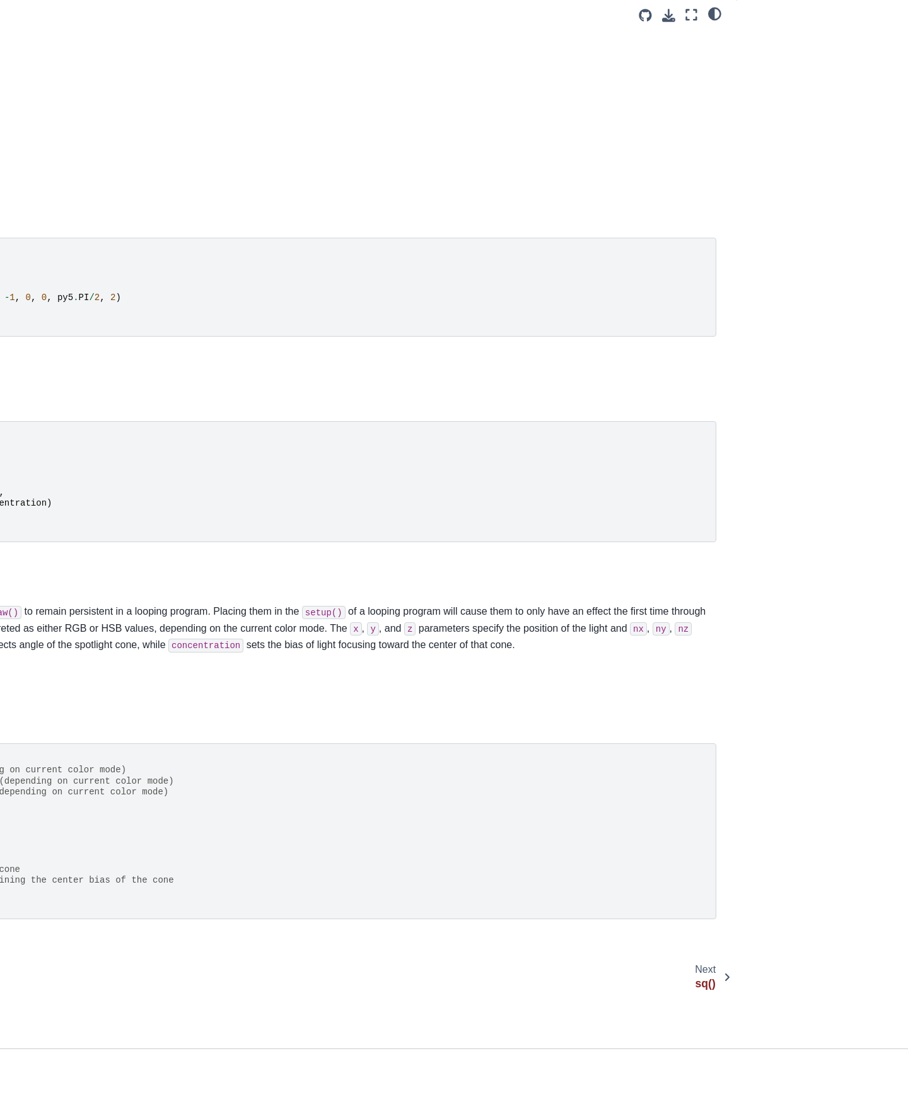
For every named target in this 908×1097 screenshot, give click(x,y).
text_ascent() (45, 384)
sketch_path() (46, 23)
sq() (27, 143)
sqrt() (29, 163)
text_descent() (47, 403)
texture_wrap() (48, 564)
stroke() (34, 243)
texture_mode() (50, 544)
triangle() (37, 644)
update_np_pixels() (57, 664)
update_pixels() (50, 684)
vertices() (37, 724)
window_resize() (51, 824)
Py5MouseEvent (49, 1045)
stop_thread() (46, 223)
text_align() (41, 364)
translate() (39, 624)
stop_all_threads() (55, 204)
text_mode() (43, 464)
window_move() (51, 764)
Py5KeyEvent (43, 1065)
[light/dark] (714, 13)
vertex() (34, 704)
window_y (39, 884)
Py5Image (36, 944)
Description (770, 56)
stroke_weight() (50, 304)
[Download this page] (668, 15)
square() (36, 183)
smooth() (37, 43)
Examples (768, 38)
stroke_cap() (44, 263)
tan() (28, 323)
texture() (36, 524)
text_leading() (46, 444)
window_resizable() (57, 804)
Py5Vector (37, 1084)
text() (29, 344)
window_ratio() (48, 784)
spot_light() (43, 124)
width (29, 744)
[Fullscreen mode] (691, 15)
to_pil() (33, 604)
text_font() (39, 424)
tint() (28, 584)
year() (31, 904)
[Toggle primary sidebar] (221, 15)
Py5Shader (38, 985)
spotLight (383, 722)
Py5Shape (37, 965)
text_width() (42, 504)
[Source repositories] (645, 15)
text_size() (40, 484)
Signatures (769, 74)
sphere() (36, 83)
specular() (39, 63)
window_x (39, 864)
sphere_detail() (49, 103)
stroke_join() (44, 284)
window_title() (46, 844)
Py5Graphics (42, 924)
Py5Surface (39, 1004)
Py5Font (33, 1024)
